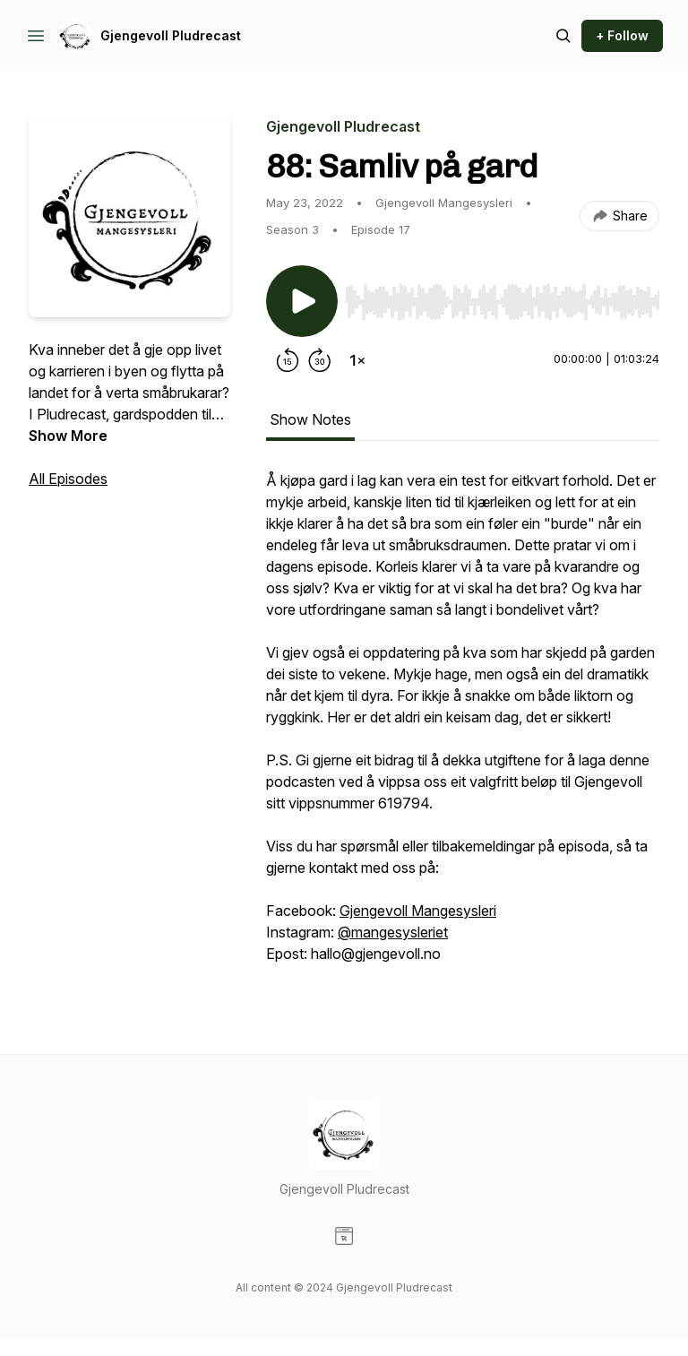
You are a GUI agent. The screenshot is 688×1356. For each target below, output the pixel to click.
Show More (68, 436)
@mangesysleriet (393, 932)
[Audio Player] (502, 296)
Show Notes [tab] (310, 419)
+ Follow (622, 35)
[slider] (502, 302)
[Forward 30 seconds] (319, 360)
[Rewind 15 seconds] (287, 360)
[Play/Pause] (302, 301)
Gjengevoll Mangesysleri (418, 911)
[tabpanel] (462, 726)
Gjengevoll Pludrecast (170, 35)
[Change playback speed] (357, 360)
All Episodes (68, 479)
